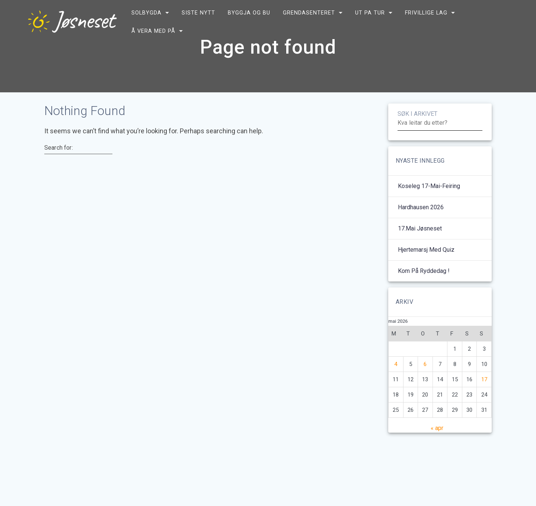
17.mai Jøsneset (420, 246)
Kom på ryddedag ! (424, 289)
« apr (437, 446)
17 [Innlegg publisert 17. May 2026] (484, 397)
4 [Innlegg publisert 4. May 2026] (395, 382)
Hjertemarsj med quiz (426, 267)
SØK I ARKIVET (417, 132)
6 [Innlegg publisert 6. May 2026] (425, 382)
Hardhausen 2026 (421, 225)
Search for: (58, 166)
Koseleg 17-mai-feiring (429, 204)
